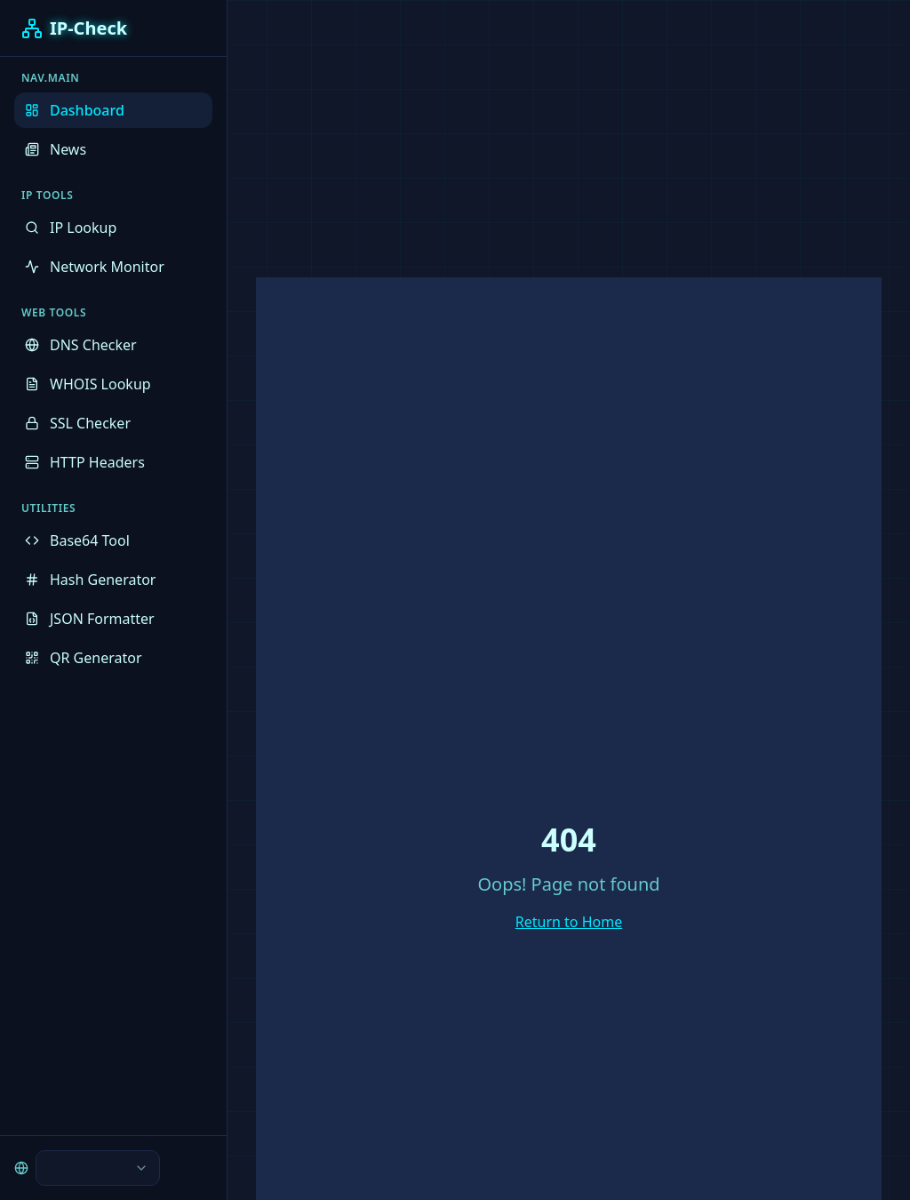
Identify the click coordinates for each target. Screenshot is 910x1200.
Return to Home (568, 922)
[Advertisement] (455, 124)
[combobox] (98, 1168)
